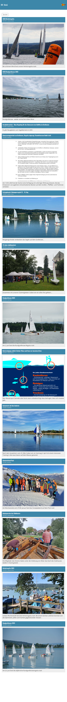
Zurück (5, 15)
